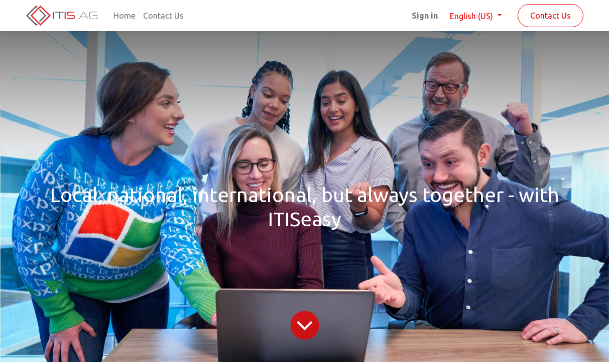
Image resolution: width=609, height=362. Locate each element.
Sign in (425, 15)
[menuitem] (124, 16)
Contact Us (550, 15)
